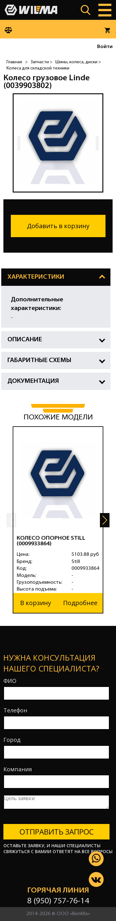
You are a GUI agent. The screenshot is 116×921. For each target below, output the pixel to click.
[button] (105, 520)
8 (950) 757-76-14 (58, 901)
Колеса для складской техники (37, 68)
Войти (105, 46)
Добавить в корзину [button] (58, 226)
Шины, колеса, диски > (78, 62)
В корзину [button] (35, 603)
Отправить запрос (56, 831)
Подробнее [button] (80, 603)
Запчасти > (41, 62)
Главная (14, 62)
